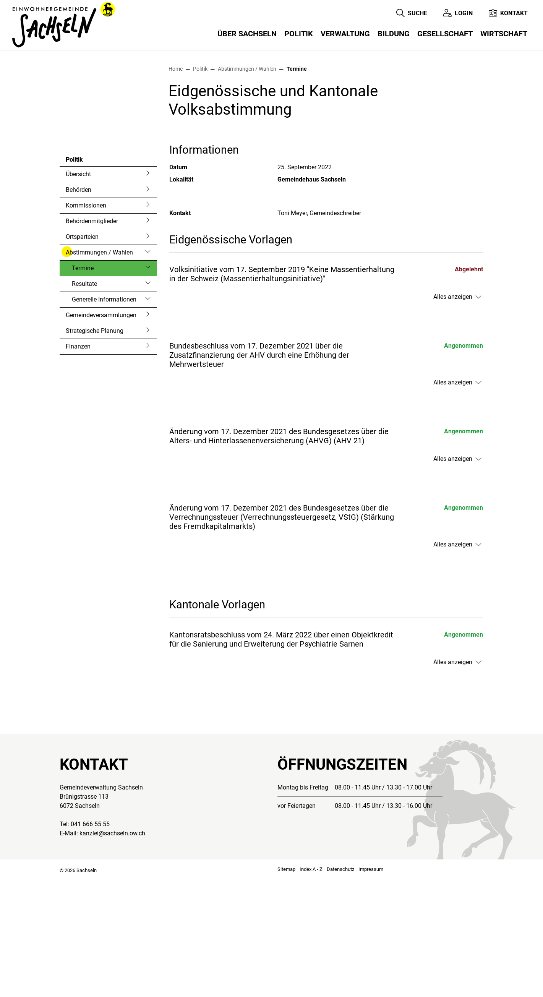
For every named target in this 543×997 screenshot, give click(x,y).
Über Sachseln (247, 33)
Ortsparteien (82, 354)
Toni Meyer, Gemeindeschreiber (319, 331)
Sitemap (286, 987)
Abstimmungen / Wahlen (99, 370)
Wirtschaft (503, 33)
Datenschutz (340, 987)
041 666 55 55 (90, 942)
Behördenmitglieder (92, 339)
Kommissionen (86, 323)
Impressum (370, 987)
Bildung (394, 33)
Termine (92, 388)
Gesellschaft (445, 33)
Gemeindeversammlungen (101, 433)
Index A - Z (311, 987)
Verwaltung (345, 33)
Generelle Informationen (104, 417)
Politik (298, 33)
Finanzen (78, 464)
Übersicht (78, 292)
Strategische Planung (94, 448)
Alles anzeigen (452, 414)
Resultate (84, 401)
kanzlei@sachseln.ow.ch (112, 951)
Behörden (78, 307)
